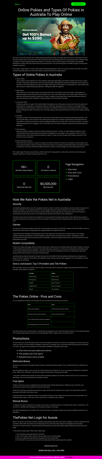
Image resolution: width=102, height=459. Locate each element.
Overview (72, 169)
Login (70, 179)
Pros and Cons (75, 172)
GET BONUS (68, 457)
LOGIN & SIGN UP (78, 4)
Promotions (73, 175)
